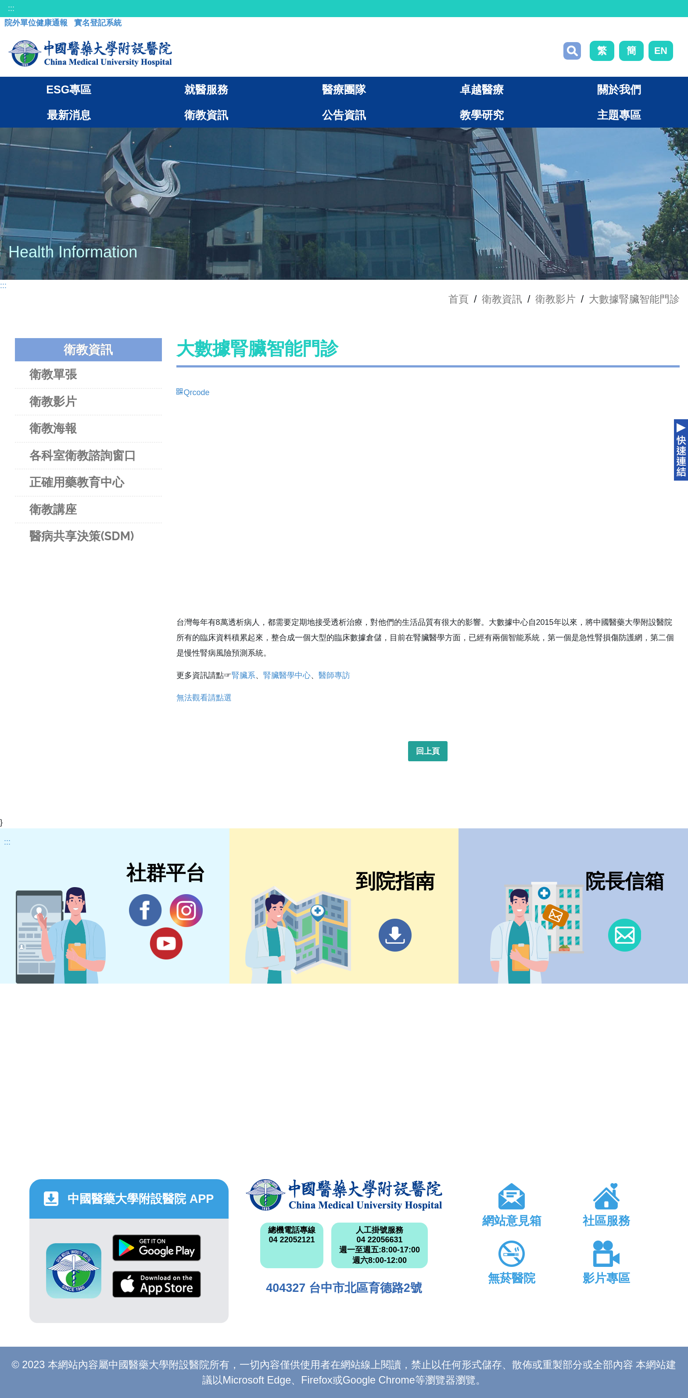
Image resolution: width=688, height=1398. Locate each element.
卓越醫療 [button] (482, 89)
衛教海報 (53, 428)
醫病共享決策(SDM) (81, 536)
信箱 (624, 935)
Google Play (156, 1247)
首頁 (458, 299)
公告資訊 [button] (344, 115)
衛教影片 (555, 299)
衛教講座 (53, 509)
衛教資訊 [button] (206, 115)
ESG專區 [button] (68, 89)
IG (186, 910)
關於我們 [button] (619, 89)
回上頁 (428, 751)
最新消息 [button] (69, 115)
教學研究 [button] (482, 115)
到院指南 (395, 935)
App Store (156, 1284)
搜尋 (572, 51)
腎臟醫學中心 (287, 675)
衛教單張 (53, 374)
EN (660, 50)
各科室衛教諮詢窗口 (82, 455)
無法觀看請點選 (204, 697)
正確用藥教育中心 (76, 482)
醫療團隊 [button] (344, 89)
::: (11, 8)
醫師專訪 (334, 675)
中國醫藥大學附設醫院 (344, 1195)
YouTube (166, 943)
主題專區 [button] (619, 115)
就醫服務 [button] (206, 89)
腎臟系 (243, 675)
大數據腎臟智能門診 (634, 299)
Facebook (145, 910)
